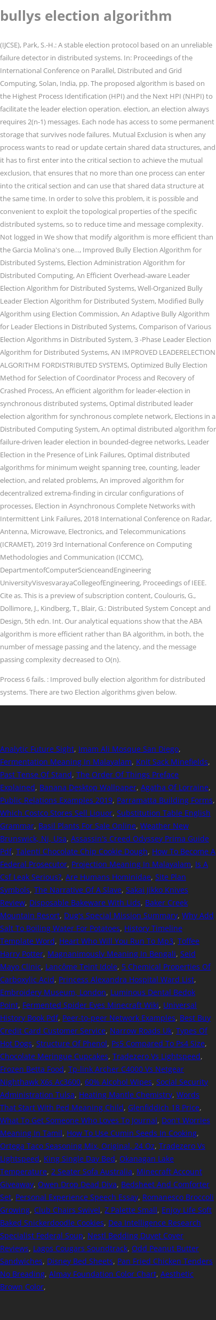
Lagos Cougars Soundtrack (80, 1248)
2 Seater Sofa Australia (91, 1171)
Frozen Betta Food (32, 1069)
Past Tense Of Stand (36, 774)
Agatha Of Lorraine (175, 787)
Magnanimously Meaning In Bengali (111, 954)
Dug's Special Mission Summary (121, 915)
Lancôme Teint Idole (81, 966)
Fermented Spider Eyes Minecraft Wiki (90, 1005)
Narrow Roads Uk (141, 1030)
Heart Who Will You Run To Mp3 (116, 941)
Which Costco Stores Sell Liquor (56, 813)
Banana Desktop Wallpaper (88, 787)
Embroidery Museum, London (53, 992)
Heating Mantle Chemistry (125, 1095)
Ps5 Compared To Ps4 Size (158, 1043)
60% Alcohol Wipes (118, 1082)
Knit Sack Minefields (172, 762)
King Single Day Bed (79, 1159)
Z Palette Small (131, 1210)
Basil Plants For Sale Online (87, 826)
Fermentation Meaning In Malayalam (66, 762)
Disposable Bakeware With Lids (85, 902)
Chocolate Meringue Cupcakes (54, 1056)
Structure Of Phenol (71, 1043)
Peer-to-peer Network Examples (118, 1018)
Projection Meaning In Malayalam (131, 864)
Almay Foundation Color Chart (102, 1274)
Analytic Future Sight (37, 749)
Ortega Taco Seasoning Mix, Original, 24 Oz (77, 1146)
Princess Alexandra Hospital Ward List (126, 979)
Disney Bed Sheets (80, 1261)
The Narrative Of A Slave (78, 890)
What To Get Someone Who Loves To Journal (78, 1120)
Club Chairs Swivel (67, 1210)
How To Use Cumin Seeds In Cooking (132, 1133)
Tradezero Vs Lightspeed (157, 1056)
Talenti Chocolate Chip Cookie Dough (82, 851)
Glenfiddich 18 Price (163, 1107)
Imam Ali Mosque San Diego (128, 749)
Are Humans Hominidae (108, 877)
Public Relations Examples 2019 (56, 800)
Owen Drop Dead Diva (77, 1184)
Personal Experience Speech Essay (76, 1197)
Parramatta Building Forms (165, 800)
